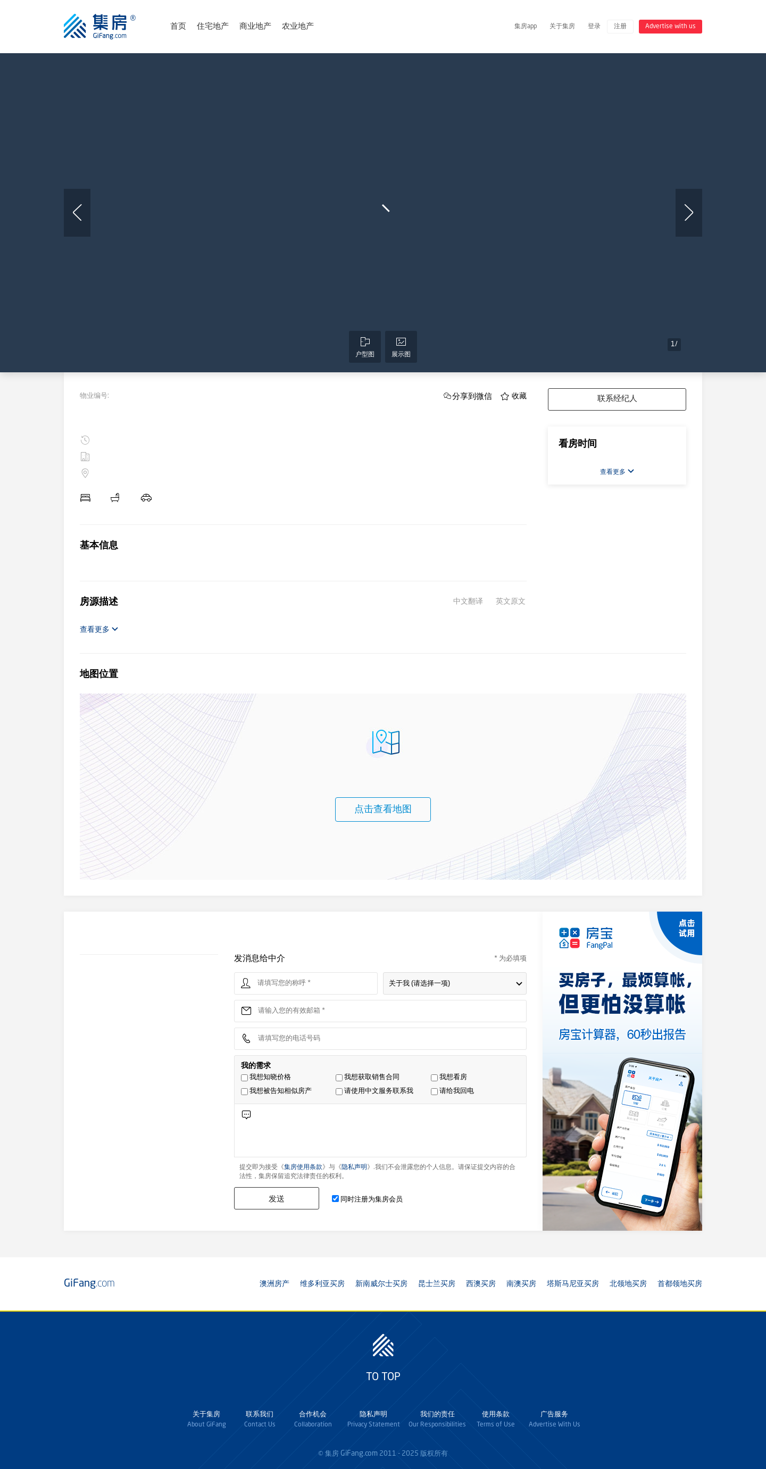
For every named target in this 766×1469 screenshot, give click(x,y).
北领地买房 (628, 1284)
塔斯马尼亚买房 (573, 1284)
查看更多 (99, 629)
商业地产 (255, 27)
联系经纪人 (617, 399)
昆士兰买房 (436, 1284)
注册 (620, 26)
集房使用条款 (303, 1167)
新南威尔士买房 (381, 1284)
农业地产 (298, 27)
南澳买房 (521, 1284)
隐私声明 (354, 1167)
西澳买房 (481, 1284)
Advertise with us (670, 26)
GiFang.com (359, 1453)
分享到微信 (472, 396)
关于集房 (562, 26)
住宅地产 (213, 27)
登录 (594, 26)
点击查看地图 (383, 809)
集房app (525, 26)
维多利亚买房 (322, 1284)
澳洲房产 (274, 1284)
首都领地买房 (679, 1284)
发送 (277, 1199)
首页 (178, 27)
